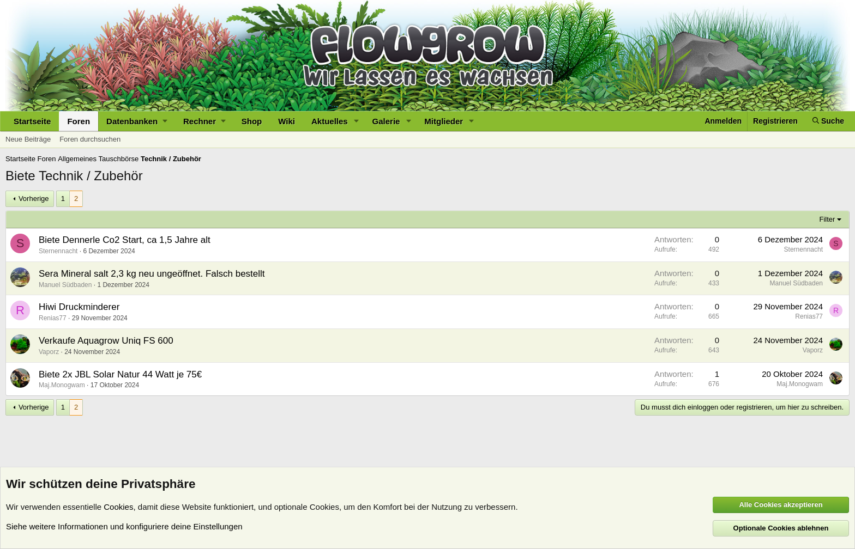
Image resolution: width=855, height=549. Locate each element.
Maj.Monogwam (62, 385)
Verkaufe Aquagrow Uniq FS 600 (106, 340)
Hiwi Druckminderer (79, 307)
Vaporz (49, 352)
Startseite (32, 121)
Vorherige (34, 198)
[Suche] (828, 121)
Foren (78, 121)
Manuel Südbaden (65, 285)
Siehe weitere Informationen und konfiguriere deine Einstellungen (124, 526)
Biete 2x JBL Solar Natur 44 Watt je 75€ (120, 374)
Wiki (286, 121)
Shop (252, 121)
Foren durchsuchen (90, 139)
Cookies (118, 506)
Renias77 (53, 318)
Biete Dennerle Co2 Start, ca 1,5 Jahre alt (124, 240)
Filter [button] (827, 219)
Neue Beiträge (28, 139)
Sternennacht (58, 251)
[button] (136, 121)
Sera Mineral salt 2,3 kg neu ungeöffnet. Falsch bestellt (152, 274)
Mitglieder (443, 121)
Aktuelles (329, 121)
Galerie (386, 121)
